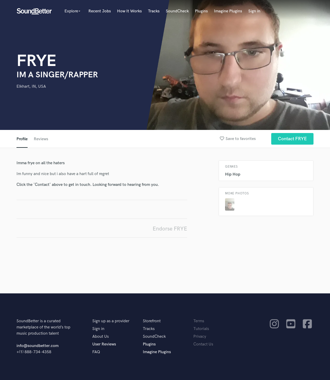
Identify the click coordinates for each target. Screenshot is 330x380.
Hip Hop (232, 174)
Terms (198, 321)
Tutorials (201, 328)
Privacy (199, 336)
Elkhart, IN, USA (31, 86)
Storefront (152, 321)
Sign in (254, 11)
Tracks (154, 11)
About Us (100, 336)
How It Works (129, 11)
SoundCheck (177, 11)
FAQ (96, 352)
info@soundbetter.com (37, 345)
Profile (22, 139)
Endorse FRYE (170, 229)
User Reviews (104, 344)
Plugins (201, 11)
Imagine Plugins (228, 11)
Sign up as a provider (110, 321)
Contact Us (203, 344)
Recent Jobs (99, 11)
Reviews (41, 139)
